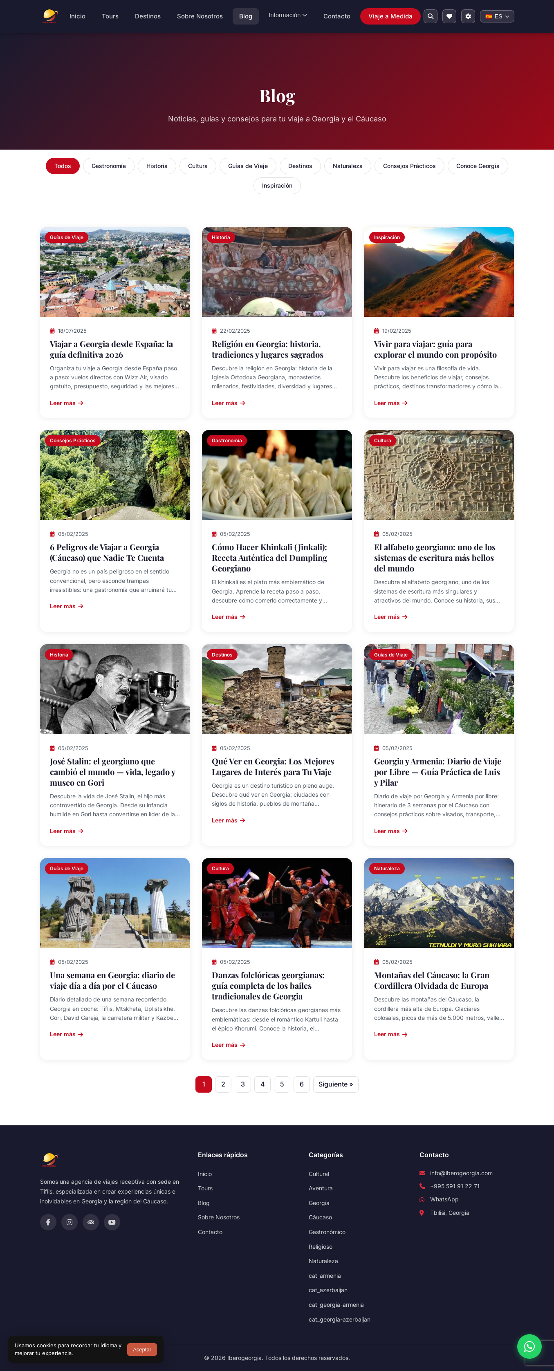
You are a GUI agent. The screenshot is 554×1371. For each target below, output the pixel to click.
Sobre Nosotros (200, 16)
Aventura (321, 1188)
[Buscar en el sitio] (430, 16)
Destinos (148, 16)
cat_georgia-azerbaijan (339, 1319)
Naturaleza (348, 165)
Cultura (198, 165)
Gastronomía (109, 165)
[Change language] (497, 16)
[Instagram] (69, 1222)
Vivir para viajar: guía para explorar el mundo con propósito (435, 349)
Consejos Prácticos (409, 165)
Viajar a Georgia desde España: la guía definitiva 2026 (111, 349)
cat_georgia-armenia (336, 1304)
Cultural (319, 1173)
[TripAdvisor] (91, 1222)
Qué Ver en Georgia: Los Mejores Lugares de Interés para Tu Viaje (273, 766)
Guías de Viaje (248, 165)
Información (288, 14)
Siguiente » (335, 1084)
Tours (110, 16)
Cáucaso (320, 1217)
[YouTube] (112, 1222)
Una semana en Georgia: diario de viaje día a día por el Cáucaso (112, 980)
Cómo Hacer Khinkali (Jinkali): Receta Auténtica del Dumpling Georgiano (269, 557)
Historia (157, 165)
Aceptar (142, 1349)
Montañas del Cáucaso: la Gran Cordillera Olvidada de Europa (431, 980)
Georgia (319, 1202)
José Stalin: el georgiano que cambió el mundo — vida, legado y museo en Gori (112, 771)
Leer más (66, 402)
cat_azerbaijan (328, 1289)
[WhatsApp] (529, 1346)
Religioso (320, 1246)
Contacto (336, 16)
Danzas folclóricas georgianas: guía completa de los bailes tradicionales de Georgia (268, 985)
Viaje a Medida (390, 16)
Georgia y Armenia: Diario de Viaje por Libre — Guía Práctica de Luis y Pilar (437, 771)
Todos (62, 165)
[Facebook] (48, 1222)
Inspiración (277, 185)
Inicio (77, 16)
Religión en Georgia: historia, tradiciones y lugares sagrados (267, 349)
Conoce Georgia (478, 165)
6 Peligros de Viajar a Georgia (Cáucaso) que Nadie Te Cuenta (107, 552)
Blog (245, 16)
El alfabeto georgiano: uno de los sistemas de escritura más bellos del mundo (435, 557)
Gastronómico (327, 1231)
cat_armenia (325, 1275)
